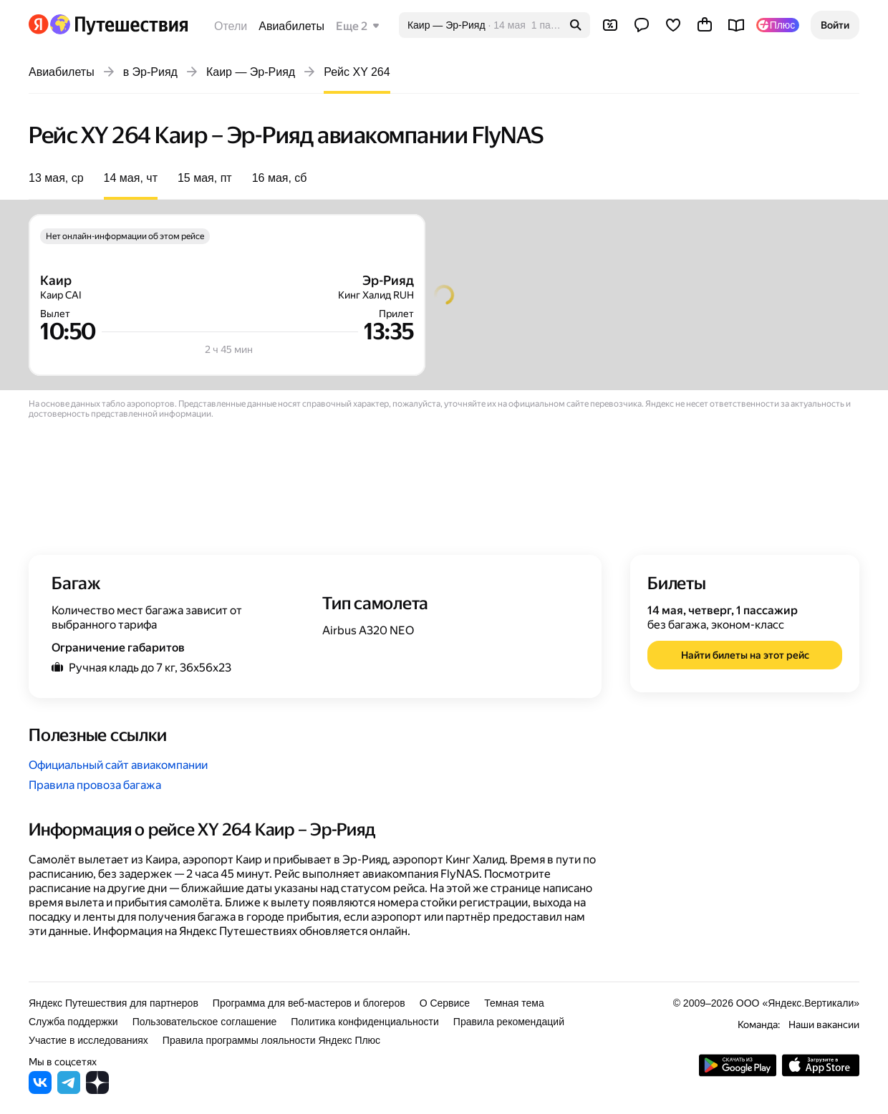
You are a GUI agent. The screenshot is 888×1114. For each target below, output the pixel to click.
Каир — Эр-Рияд (250, 72)
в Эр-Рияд (150, 72)
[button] (835, 25)
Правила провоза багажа (95, 785)
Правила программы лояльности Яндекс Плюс (271, 1040)
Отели (230, 26)
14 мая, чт (131, 178)
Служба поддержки (73, 1021)
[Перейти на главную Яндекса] (39, 24)
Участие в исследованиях (88, 1040)
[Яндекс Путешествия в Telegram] (68, 1090)
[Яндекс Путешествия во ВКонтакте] (40, 1090)
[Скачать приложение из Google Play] (737, 1073)
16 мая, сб (279, 178)
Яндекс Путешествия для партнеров (113, 1003)
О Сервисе (445, 1003)
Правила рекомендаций (508, 1021)
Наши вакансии (823, 1024)
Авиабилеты (291, 26)
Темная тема (514, 1003)
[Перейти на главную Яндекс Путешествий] (118, 24)
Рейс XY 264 (357, 72)
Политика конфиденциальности (365, 1021)
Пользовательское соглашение (204, 1021)
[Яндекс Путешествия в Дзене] (97, 1090)
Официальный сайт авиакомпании (118, 765)
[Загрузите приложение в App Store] (820, 1073)
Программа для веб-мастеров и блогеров (309, 1003)
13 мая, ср (56, 178)
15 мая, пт (205, 178)
